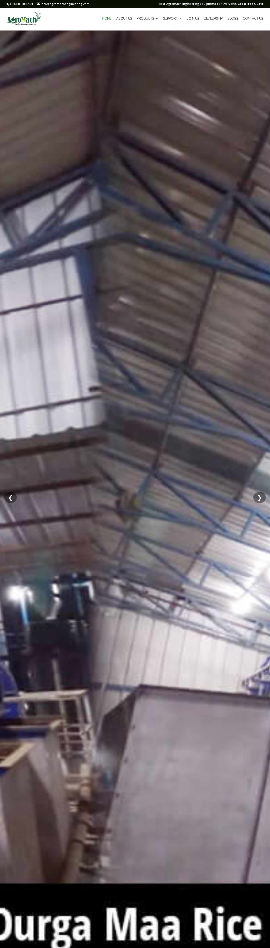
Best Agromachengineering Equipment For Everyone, (211, 4)
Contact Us (253, 19)
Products (145, 19)
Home (107, 19)
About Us (124, 19)
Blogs (232, 19)
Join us (193, 19)
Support (170, 19)
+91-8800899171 (21, 4)
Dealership (213, 19)
